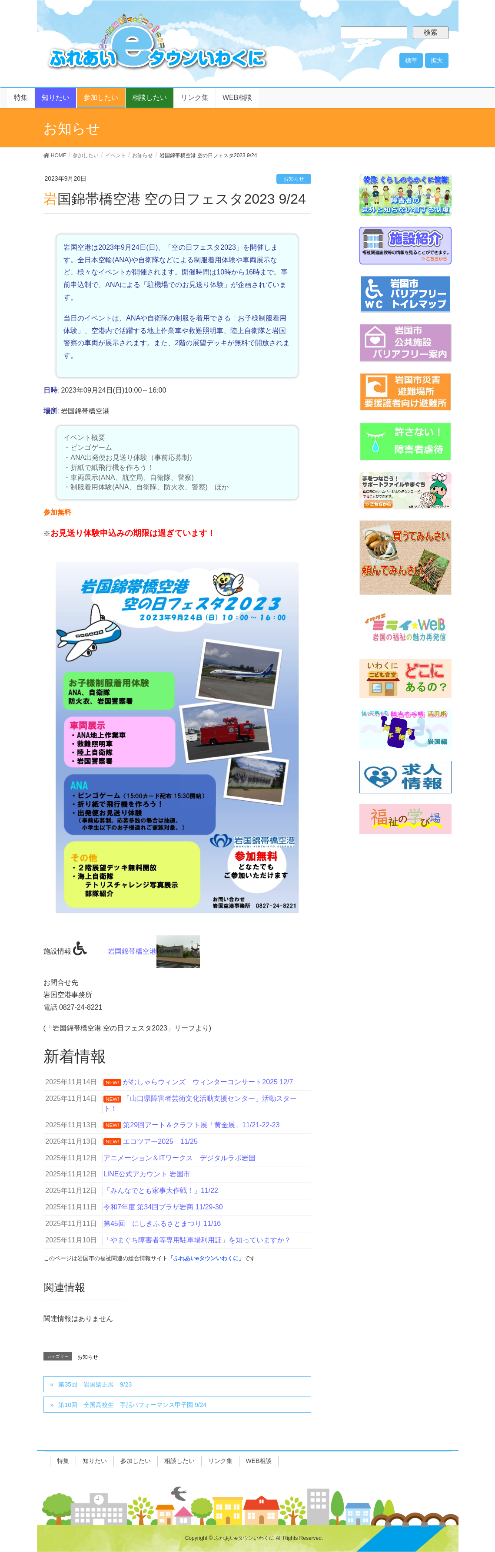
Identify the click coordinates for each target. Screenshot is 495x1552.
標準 (411, 60)
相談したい (179, 1460)
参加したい (135, 1460)
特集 (63, 1460)
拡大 (437, 60)
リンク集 (220, 1460)
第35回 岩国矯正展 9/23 (95, 1384)
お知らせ (293, 179)
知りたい (95, 1460)
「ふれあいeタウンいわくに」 (206, 1258)
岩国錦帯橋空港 (154, 951)
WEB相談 (259, 1460)
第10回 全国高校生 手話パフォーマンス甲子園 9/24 (132, 1404)
